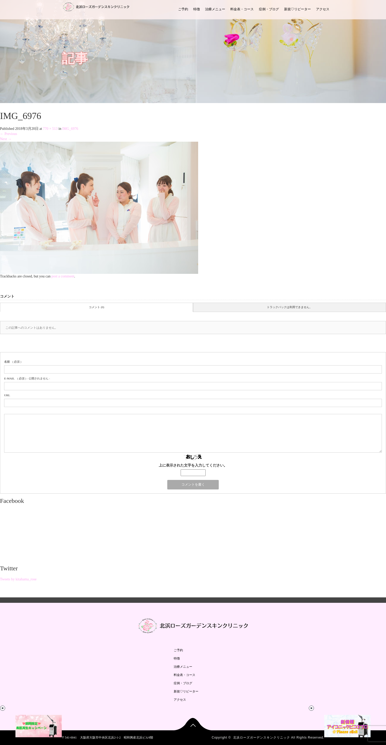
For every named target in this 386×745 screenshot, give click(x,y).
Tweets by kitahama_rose (18, 579)
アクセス (322, 9)
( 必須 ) (12, 361)
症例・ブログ (269, 9)
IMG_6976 (70, 129)
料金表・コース (242, 9)
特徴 (196, 9)
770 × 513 (50, 129)
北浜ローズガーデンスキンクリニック (261, 737)
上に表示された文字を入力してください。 (193, 465)
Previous (8, 134)
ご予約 (183, 9)
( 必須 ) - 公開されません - (27, 378)
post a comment (62, 276)
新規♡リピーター (297, 9)
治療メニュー (215, 9)
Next (6, 139)
